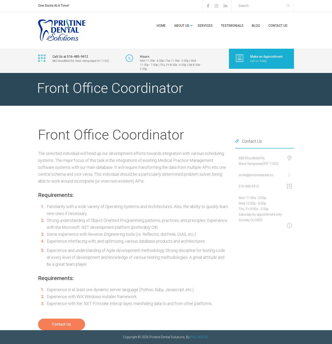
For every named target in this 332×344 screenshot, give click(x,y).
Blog (256, 25)
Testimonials (232, 25)
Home (161, 25)
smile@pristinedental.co (256, 175)
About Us (181, 25)
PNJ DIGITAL (199, 337)
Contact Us (278, 25)
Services (205, 25)
